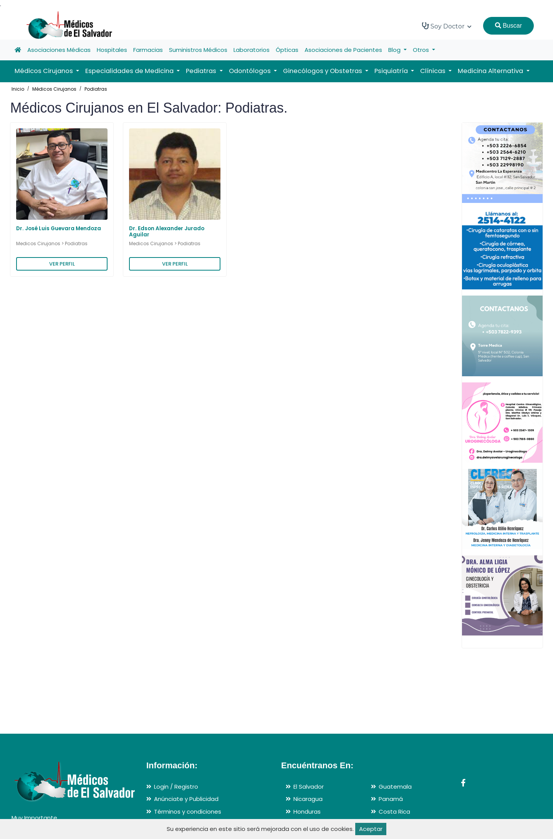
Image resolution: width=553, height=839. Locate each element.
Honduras (307, 811)
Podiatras (95, 89)
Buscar (508, 25)
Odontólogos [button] (250, 70)
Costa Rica (394, 811)
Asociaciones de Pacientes (343, 50)
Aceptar (370, 829)
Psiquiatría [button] (391, 70)
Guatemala (395, 787)
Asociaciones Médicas (59, 50)
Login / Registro (176, 787)
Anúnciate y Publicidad (186, 799)
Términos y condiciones (187, 811)
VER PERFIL (62, 263)
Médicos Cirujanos (54, 89)
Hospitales (112, 50)
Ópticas (287, 50)
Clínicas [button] (433, 70)
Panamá (391, 799)
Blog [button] (395, 50)
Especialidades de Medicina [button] (130, 70)
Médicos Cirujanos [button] (45, 70)
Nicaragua (308, 799)
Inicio (18, 89)
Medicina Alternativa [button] (491, 70)
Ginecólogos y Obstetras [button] (323, 70)
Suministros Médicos (198, 50)
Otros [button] (421, 50)
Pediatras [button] (202, 70)
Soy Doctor (447, 26)
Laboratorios (251, 50)
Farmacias (148, 50)
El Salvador (308, 787)
